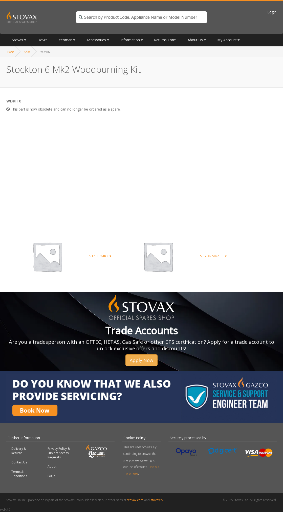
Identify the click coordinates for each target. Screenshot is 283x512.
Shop (27, 52)
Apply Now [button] (141, 360)
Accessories (96, 39)
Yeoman (65, 39)
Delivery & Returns (18, 450)
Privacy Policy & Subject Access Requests (59, 452)
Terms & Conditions (19, 474)
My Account (227, 39)
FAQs (51, 476)
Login (271, 12)
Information (130, 39)
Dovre (42, 39)
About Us (195, 39)
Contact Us (19, 462)
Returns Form (165, 39)
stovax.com (135, 500)
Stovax (17, 39)
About (52, 466)
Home (10, 52)
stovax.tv (156, 500)
